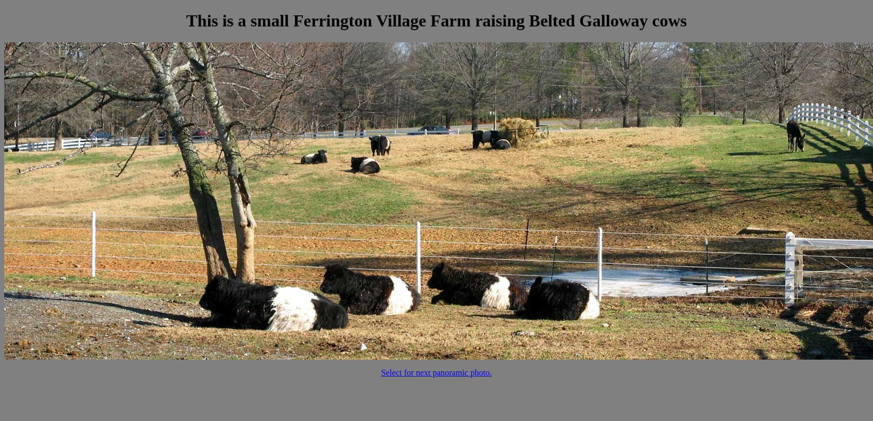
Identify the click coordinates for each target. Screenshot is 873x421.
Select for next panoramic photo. (436, 372)
